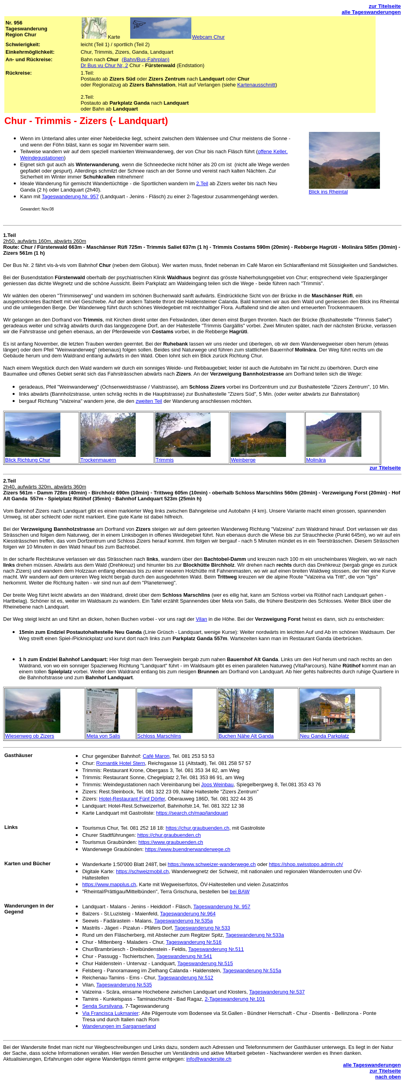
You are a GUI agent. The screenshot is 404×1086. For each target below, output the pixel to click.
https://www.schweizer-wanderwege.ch (212, 864)
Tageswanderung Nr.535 (124, 985)
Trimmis (164, 460)
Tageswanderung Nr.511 (216, 949)
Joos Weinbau (217, 784)
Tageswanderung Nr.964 (187, 914)
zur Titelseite (385, 6)
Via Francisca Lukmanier (110, 1013)
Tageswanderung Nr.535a (183, 921)
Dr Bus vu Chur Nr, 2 (104, 65)
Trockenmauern (98, 460)
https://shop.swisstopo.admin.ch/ (306, 864)
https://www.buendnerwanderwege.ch (187, 849)
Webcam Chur (208, 37)
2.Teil (202, 183)
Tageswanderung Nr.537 (277, 992)
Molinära (316, 460)
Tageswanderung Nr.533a (255, 935)
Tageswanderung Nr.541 (184, 956)
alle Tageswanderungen (371, 12)
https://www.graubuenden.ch (170, 842)
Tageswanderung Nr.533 (202, 928)
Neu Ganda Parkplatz (324, 736)
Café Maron (156, 756)
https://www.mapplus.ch (109, 884)
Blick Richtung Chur (27, 460)
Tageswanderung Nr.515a (252, 970)
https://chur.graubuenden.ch (197, 828)
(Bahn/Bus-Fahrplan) (146, 59)
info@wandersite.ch (208, 1059)
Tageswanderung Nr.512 (185, 978)
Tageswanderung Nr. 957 (70, 196)
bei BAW (239, 891)
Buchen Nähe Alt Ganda (246, 736)
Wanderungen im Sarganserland (119, 1026)
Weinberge (243, 460)
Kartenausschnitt (256, 85)
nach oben (388, 1077)
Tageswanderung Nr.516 (194, 942)
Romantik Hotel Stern (120, 763)
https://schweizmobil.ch (142, 871)
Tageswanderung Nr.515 (205, 963)
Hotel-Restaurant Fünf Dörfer (132, 799)
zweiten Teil (149, 401)
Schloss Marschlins (159, 736)
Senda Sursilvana (102, 1006)
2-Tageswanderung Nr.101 (235, 999)
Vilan (201, 619)
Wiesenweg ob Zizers (29, 736)
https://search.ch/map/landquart (192, 813)
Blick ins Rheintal (328, 192)
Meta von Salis (103, 736)
